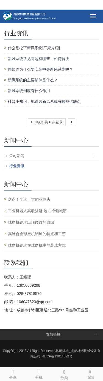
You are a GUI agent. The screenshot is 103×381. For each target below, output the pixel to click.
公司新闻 (16, 155)
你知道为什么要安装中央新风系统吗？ (40, 69)
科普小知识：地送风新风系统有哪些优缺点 (44, 101)
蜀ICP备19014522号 (57, 356)
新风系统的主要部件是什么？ (33, 80)
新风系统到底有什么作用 (29, 91)
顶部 (90, 374)
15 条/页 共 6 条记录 (46, 122)
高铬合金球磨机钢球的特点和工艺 (37, 234)
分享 (13, 374)
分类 (64, 374)
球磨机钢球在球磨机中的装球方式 (37, 245)
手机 (39, 374)
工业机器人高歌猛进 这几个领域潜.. (38, 211)
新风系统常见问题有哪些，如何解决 (38, 58)
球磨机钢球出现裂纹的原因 (31, 222)
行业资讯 (16, 166)
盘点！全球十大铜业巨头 (29, 199)
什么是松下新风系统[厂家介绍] (34, 48)
